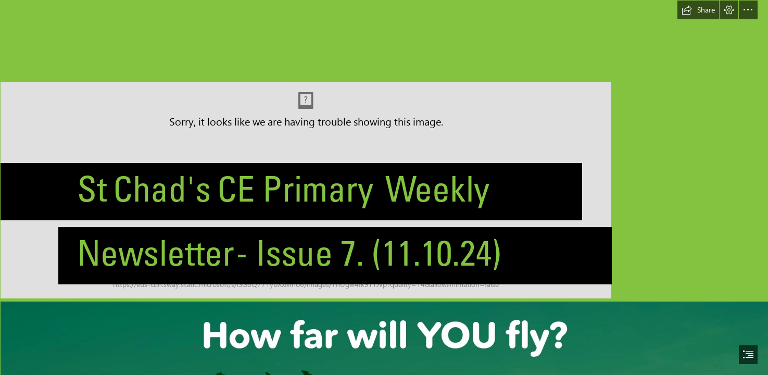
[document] (384, 187)
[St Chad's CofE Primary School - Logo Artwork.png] (384, 149)
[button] (698, 10)
